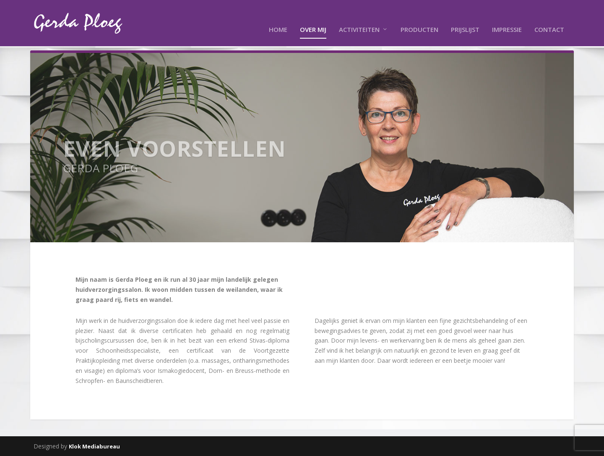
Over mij (313, 17)
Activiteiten (359, 17)
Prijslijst (465, 17)
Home (278, 17)
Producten (419, 17)
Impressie (507, 17)
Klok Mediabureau (94, 446)
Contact (549, 17)
